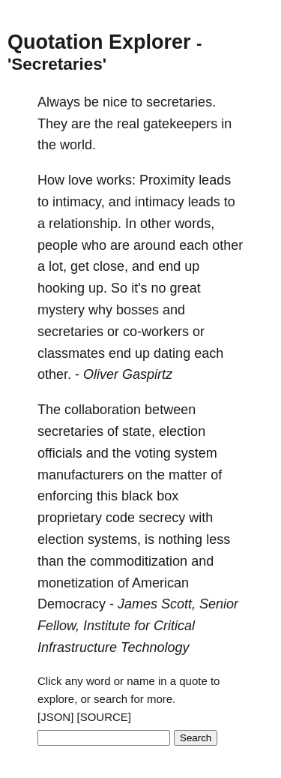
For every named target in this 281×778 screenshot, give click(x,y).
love (80, 180)
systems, (114, 539)
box (167, 495)
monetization (75, 582)
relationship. (85, 223)
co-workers (156, 331)
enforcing (65, 495)
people (57, 245)
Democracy (71, 603)
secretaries (70, 331)
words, (194, 223)
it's (139, 288)
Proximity (167, 180)
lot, (58, 266)
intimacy (159, 201)
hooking (61, 288)
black (137, 495)
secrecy (162, 517)
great (185, 288)
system (196, 453)
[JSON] (55, 716)
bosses (137, 309)
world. (78, 144)
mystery (61, 309)
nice (115, 102)
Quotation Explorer (99, 42)
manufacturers (80, 474)
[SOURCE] (104, 716)
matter (188, 474)
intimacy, (78, 201)
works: (116, 180)
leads (215, 180)
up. (97, 288)
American (160, 582)
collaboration (102, 409)
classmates (71, 353)
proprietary (69, 517)
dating (172, 353)
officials (59, 453)
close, (110, 266)
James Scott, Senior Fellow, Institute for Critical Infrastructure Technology (137, 625)
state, (138, 431)
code (120, 517)
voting (153, 453)
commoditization (138, 561)
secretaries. (181, 102)
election (182, 431)
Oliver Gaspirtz (127, 374)
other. (54, 374)
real (128, 123)
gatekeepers (180, 123)
